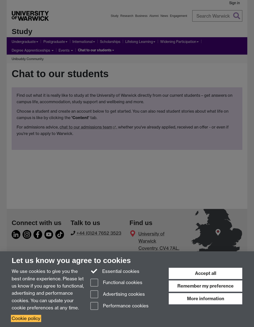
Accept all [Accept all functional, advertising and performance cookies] (205, 273)
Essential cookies (115, 271)
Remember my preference (205, 286)
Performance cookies (119, 306)
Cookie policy (26, 318)
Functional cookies (116, 283)
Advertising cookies (117, 294)
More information (205, 298)
